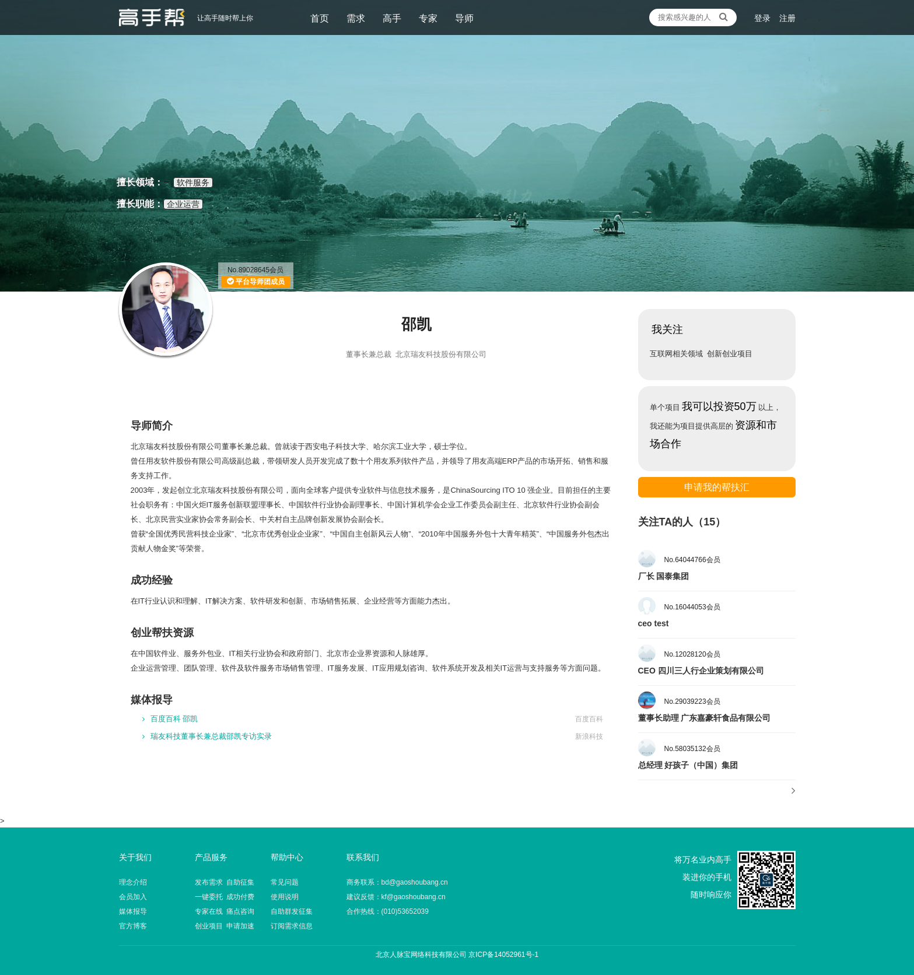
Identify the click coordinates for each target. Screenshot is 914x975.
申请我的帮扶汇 (717, 487)
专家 (428, 18)
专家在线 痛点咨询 (225, 911)
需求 (355, 18)
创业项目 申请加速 (225, 926)
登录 (762, 18)
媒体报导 (133, 911)
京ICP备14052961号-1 (503, 955)
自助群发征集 (292, 911)
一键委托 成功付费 (225, 897)
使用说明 (285, 897)
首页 (319, 18)
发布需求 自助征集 (225, 882)
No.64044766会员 (692, 560)
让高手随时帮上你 (152, 17)
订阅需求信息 (292, 926)
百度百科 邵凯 (170, 718)
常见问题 (285, 882)
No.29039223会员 (692, 701)
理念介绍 (133, 882)
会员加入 (133, 897)
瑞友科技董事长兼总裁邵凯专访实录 (207, 736)
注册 (787, 18)
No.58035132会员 (692, 749)
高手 (392, 18)
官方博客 (133, 926)
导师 (464, 18)
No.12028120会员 (692, 654)
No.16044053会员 (692, 607)
